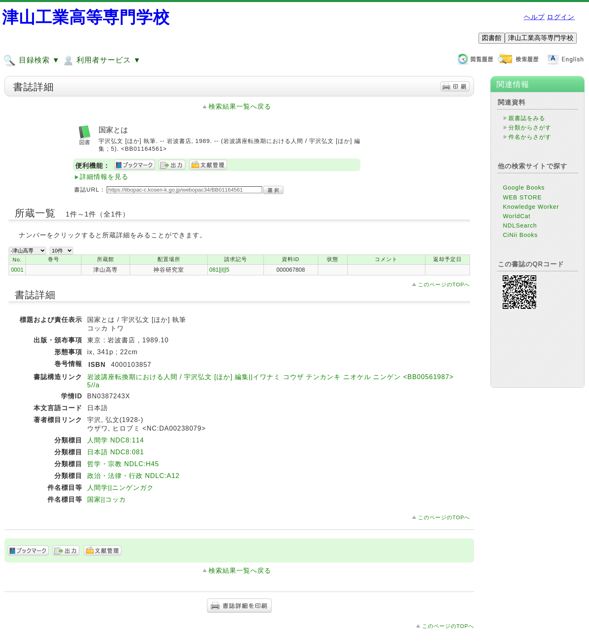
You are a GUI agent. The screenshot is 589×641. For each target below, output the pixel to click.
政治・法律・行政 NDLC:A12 (133, 475)
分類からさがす (529, 127)
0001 (17, 269)
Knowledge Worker (531, 206)
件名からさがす (529, 137)
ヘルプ (534, 16)
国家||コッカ (106, 499)
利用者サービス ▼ (101, 60)
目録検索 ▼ (31, 60)
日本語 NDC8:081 (115, 452)
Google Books (523, 187)
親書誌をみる (526, 118)
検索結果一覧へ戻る (240, 106)
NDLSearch (520, 225)
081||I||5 (219, 269)
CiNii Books (520, 235)
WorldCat (517, 216)
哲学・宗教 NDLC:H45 (123, 463)
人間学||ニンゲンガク (120, 487)
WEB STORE (522, 197)
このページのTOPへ (444, 284)
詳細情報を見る (104, 176)
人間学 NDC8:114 (115, 440)
